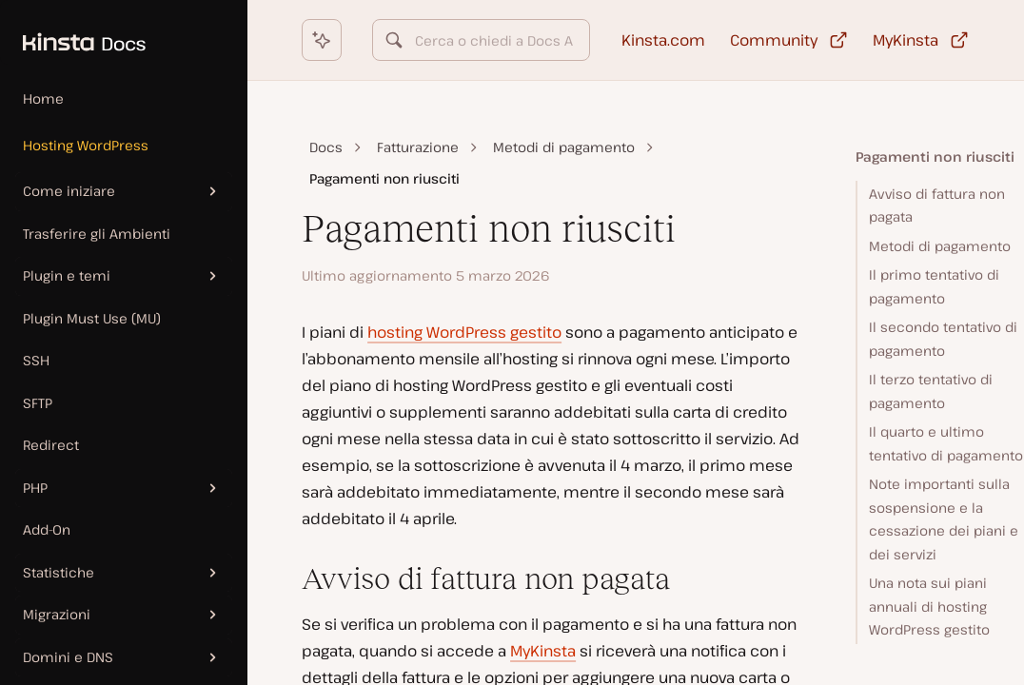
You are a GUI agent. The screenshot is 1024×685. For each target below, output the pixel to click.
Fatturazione (418, 147)
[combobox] (481, 40)
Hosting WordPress (85, 145)
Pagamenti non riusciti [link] (384, 178)
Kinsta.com (663, 39)
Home (43, 98)
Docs (326, 147)
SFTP (37, 403)
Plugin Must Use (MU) (92, 318)
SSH (36, 360)
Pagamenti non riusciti (935, 156)
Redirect (51, 445)
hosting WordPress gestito (464, 332)
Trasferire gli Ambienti (96, 234)
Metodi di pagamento (564, 147)
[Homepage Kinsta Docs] (73, 32)
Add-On (46, 529)
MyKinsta (543, 650)
